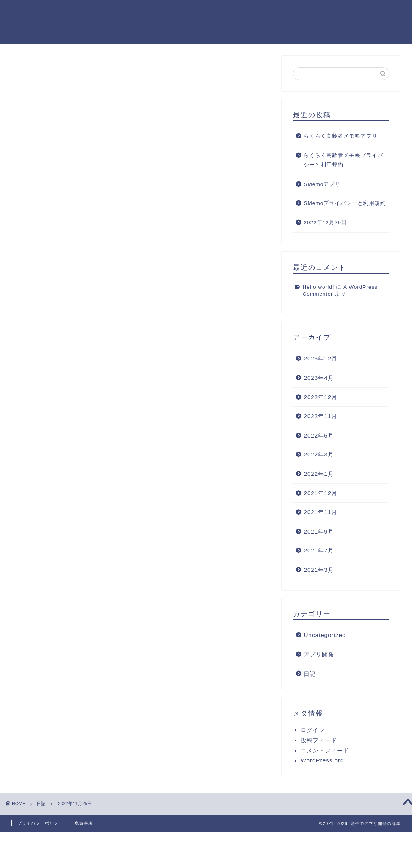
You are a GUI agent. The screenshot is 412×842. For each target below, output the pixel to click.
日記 (31, 71)
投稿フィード (319, 741)
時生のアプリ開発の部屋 (32, 22)
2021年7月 (319, 551)
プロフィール (220, 11)
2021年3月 (319, 570)
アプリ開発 (319, 655)
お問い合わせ (380, 11)
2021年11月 (320, 513)
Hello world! (318, 287)
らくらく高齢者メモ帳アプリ (341, 137)
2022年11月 (320, 417)
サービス (261, 11)
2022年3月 (319, 455)
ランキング (300, 11)
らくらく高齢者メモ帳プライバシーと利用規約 (343, 160)
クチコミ (339, 11)
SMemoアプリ (322, 184)
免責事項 (84, 823)
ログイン (313, 730)
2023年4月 (319, 378)
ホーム (181, 11)
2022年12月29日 (325, 223)
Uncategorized (325, 636)
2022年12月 (320, 397)
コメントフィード (325, 751)
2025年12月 (320, 359)
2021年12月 (320, 493)
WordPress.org (322, 761)
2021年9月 (319, 532)
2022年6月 (319, 436)
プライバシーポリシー (40, 823)
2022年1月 (319, 474)
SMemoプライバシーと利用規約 (345, 204)
